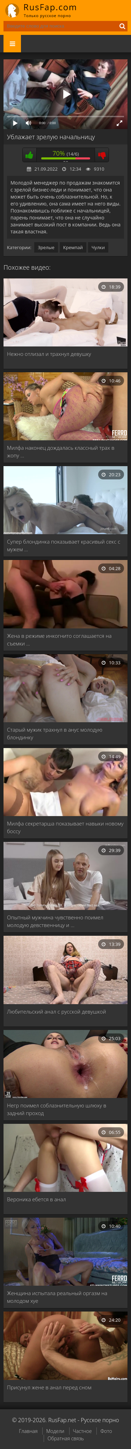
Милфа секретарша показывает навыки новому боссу (65, 827)
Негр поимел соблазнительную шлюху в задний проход (56, 1109)
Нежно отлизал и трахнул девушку (49, 353)
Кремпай (73, 247)
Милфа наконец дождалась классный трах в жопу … (60, 451)
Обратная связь (66, 1438)
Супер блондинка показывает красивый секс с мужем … (63, 545)
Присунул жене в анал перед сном (49, 1387)
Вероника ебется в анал (36, 1199)
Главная (28, 1431)
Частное (82, 1431)
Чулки (98, 247)
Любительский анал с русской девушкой (56, 1011)
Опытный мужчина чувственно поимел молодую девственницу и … (55, 921)
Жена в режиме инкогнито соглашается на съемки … (59, 639)
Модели (55, 1431)
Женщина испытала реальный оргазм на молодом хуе (57, 1297)
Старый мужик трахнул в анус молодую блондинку (54, 733)
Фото (106, 1431)
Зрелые (46, 247)
